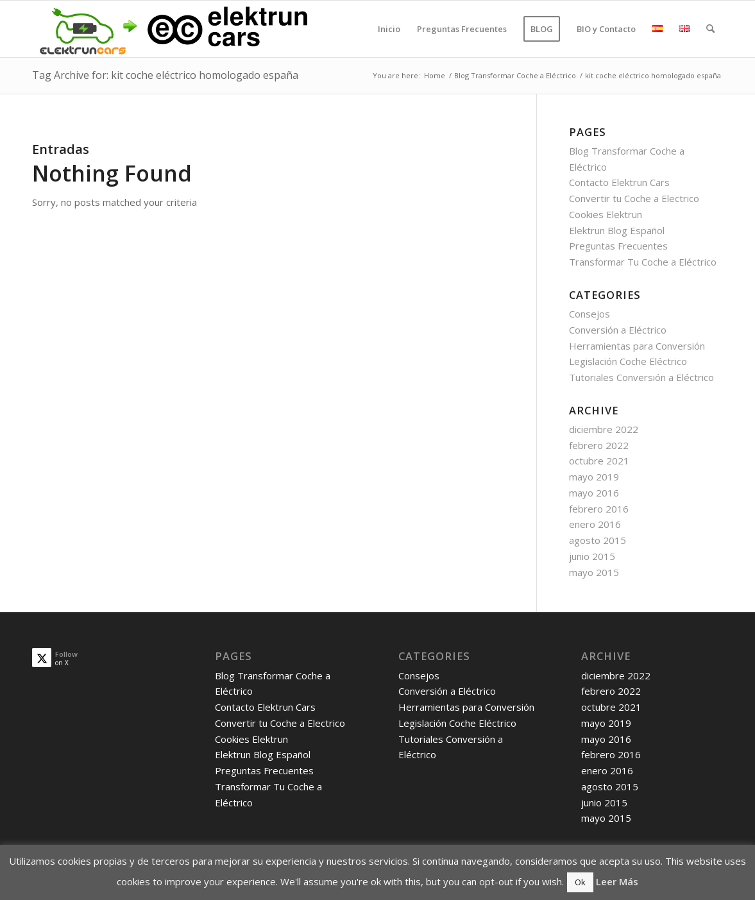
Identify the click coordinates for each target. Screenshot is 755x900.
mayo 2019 (594, 476)
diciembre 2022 (603, 429)
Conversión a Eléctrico (617, 329)
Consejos (589, 313)
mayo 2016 (594, 492)
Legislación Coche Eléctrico (628, 361)
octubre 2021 (599, 460)
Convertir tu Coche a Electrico (634, 198)
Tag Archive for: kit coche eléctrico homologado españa (165, 75)
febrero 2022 (599, 445)
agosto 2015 (597, 540)
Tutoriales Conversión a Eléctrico (641, 377)
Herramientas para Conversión (637, 345)
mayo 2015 (594, 572)
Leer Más (617, 881)
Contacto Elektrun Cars (619, 182)
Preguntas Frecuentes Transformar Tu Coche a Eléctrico (268, 786)
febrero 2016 (599, 508)
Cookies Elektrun (605, 214)
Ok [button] (580, 882)
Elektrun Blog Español (617, 230)
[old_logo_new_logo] (171, 29)
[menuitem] (389, 29)
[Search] (710, 29)
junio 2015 (592, 556)
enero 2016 (595, 524)
